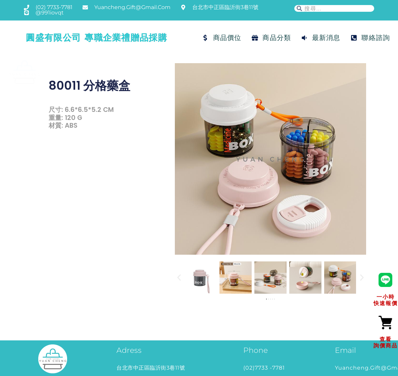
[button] (179, 278)
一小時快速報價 (386, 300)
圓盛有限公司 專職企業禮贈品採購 (96, 38)
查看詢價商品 (386, 342)
